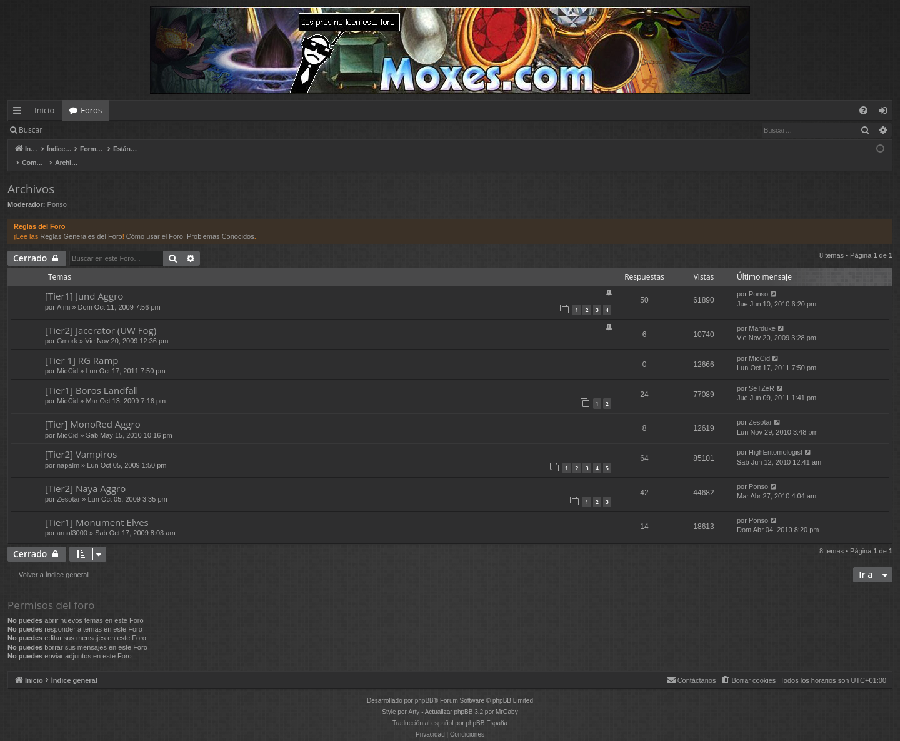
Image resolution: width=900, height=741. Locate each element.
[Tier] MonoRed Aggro (93, 411)
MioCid (67, 357)
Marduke (762, 315)
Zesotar (760, 409)
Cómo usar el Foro (154, 223)
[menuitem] (863, 110)
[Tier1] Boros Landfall (91, 377)
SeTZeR (761, 375)
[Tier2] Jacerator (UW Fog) (100, 317)
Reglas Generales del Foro (81, 223)
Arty (414, 698)
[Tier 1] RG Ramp (82, 347)
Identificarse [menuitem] (885, 112)
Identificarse (82, 129)
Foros (91, 110)
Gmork (67, 327)
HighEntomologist (775, 439)
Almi (63, 294)
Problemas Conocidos (220, 223)
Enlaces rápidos (19, 112)
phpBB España (487, 710)
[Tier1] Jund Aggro (84, 282)
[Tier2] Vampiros (81, 441)
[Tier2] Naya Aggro (85, 475)
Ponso (57, 191)
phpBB (424, 687)
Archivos (31, 176)
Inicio (44, 110)
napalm (68, 452)
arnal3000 (72, 519)
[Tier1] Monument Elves (97, 509)
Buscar (30, 129)
